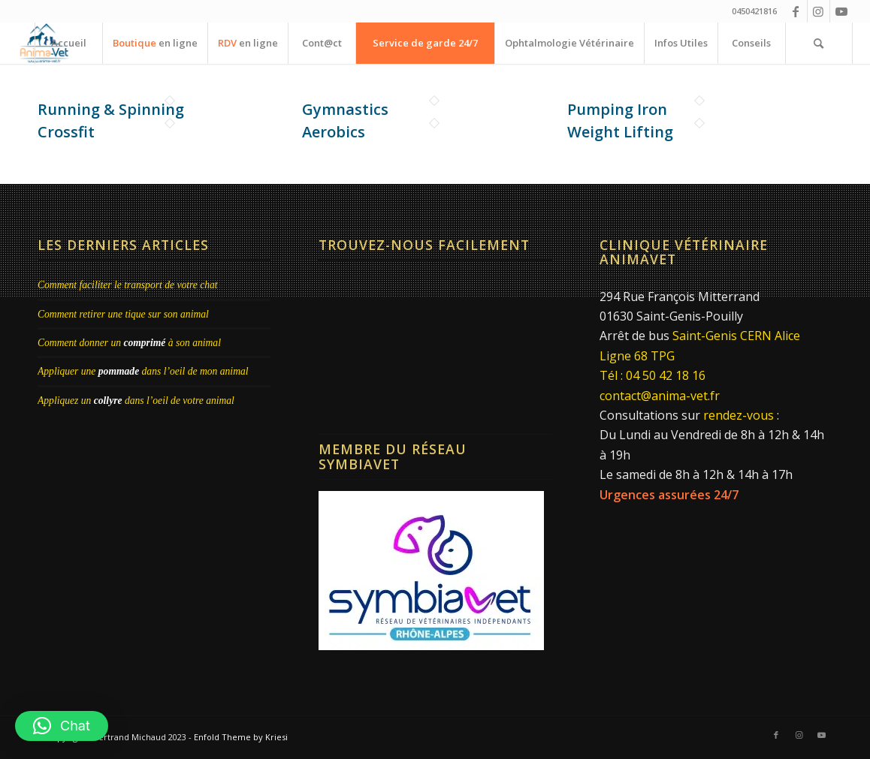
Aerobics (333, 132)
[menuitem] (68, 43)
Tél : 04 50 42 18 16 (652, 375)
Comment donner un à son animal (129, 342)
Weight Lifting (620, 132)
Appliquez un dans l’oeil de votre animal (136, 400)
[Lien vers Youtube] (841, 11)
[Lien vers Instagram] (818, 11)
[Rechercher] (819, 43)
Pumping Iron (617, 109)
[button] (61, 726)
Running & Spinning (111, 109)
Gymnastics (345, 109)
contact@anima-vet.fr (660, 395)
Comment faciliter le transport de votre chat (128, 285)
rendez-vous (738, 415)
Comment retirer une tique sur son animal (123, 314)
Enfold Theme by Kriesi (241, 736)
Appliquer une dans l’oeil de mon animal (143, 371)
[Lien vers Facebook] (796, 11)
